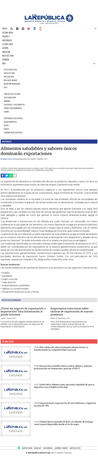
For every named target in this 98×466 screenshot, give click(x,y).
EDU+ (6, 87)
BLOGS (6, 125)
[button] (95, 29)
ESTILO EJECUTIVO (10, 69)
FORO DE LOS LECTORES (12, 94)
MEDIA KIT (37, 448)
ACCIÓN (5, 47)
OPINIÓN (5, 59)
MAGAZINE (6, 51)
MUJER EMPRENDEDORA (12, 83)
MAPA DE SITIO (75, 448)
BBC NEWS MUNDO (10, 80)
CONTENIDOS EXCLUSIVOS (13, 118)
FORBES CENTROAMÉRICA (13, 108)
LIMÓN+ (6, 111)
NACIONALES (7, 40)
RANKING (7, 101)
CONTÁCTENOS (27, 448)
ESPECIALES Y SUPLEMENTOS (14, 104)
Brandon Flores (7, 159)
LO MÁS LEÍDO (7, 44)
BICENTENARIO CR (10, 121)
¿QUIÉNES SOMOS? (61, 448)
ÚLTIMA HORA (7, 32)
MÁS (4, 63)
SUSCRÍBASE (48, 448)
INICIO (4, 28)
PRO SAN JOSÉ (9, 76)
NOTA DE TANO (8, 55)
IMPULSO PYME (9, 73)
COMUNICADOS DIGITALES (13, 132)
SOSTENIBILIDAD (10, 97)
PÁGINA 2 (6, 36)
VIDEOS (6, 129)
